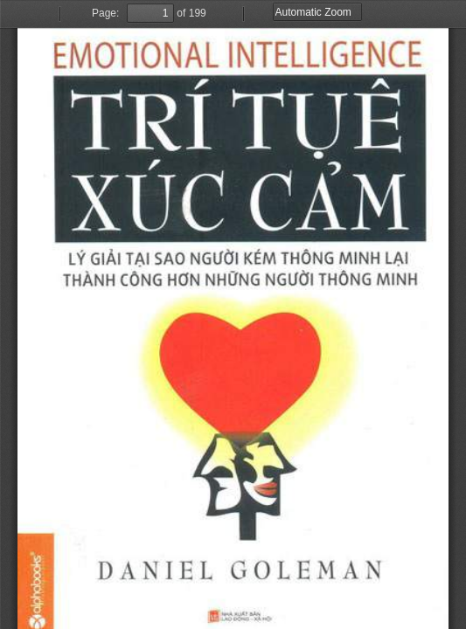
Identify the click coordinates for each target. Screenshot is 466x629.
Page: (105, 13)
